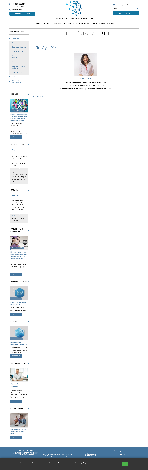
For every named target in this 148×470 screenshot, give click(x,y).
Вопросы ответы (18, 144)
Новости (67, 23)
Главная (36, 23)
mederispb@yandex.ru (21, 10)
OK (125, 464)
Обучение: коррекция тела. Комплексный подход (18, 431)
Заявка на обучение (19, 47)
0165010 (19, 6)
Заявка (94, 23)
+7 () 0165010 (90, 456)
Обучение (46, 23)
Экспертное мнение (19, 62)
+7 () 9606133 (90, 454)
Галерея (102, 23)
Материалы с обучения (16, 56)
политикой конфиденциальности (27, 465)
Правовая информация (17, 81)
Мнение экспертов (19, 282)
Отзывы (14, 190)
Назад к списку (38, 96)
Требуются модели (81, 23)
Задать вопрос (17, 72)
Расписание (57, 23)
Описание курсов (18, 43)
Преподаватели (17, 51)
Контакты (111, 23)
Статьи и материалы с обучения (19, 67)
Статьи (13, 322)
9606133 (19, 4)
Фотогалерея (16, 409)
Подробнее (16, 136)
